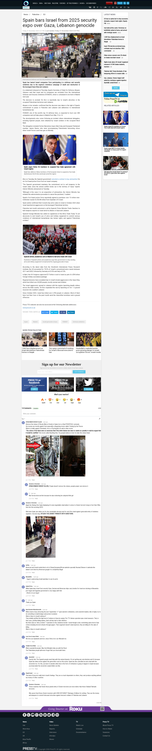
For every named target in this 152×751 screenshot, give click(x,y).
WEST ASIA (47, 3)
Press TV (106, 722)
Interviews (53, 732)
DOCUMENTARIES (91, 3)
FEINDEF (65, 322)
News (26, 14)
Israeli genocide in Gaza (50, 322)
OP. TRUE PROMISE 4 (72, 3)
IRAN (41, 3)
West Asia (26, 729)
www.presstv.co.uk (29, 308)
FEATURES (62, 3)
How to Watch (107, 729)
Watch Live (79, 725)
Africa (25, 743)
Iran (24, 725)
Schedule (79, 729)
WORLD (35, 3)
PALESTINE (55, 3)
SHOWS (82, 3)
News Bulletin (54, 725)
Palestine (35, 14)
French (119, 3)
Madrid (35, 322)
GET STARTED (79, 371)
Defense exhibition (78, 322)
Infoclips (52, 736)
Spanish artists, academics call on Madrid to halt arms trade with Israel (48, 257)
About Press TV (108, 725)
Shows (51, 739)
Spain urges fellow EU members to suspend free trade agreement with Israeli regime (49, 168)
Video (51, 722)
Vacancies (106, 732)
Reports (52, 729)
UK (24, 736)
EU (44, 14)
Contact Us (106, 736)
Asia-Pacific (27, 739)
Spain (26, 322)
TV (77, 722)
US (24, 732)
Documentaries (81, 732)
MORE (116, 88)
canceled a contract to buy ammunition (65, 179)
